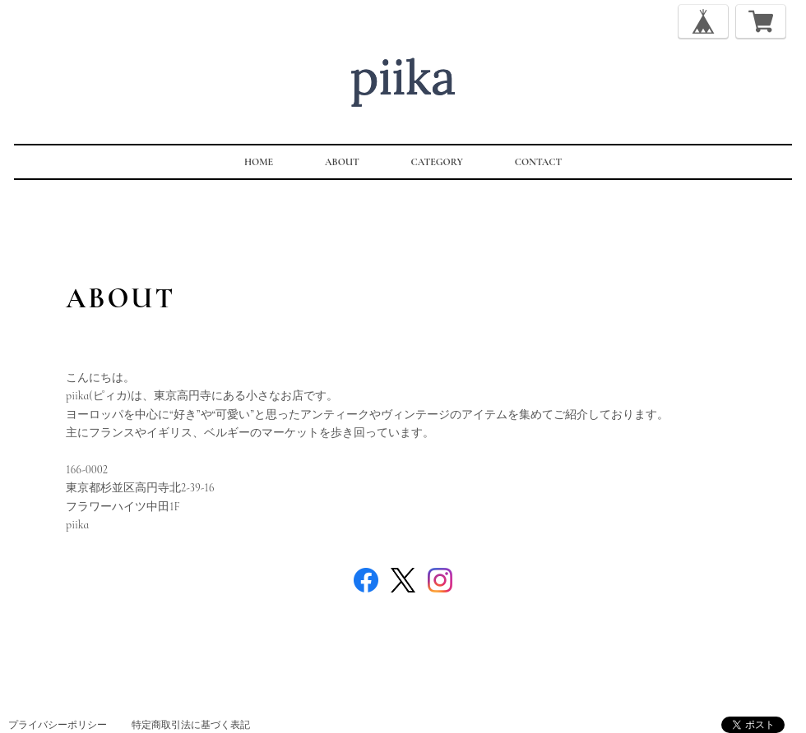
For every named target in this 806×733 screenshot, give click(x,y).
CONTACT (538, 162)
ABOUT (342, 162)
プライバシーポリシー (57, 725)
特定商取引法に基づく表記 (191, 725)
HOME (258, 162)
